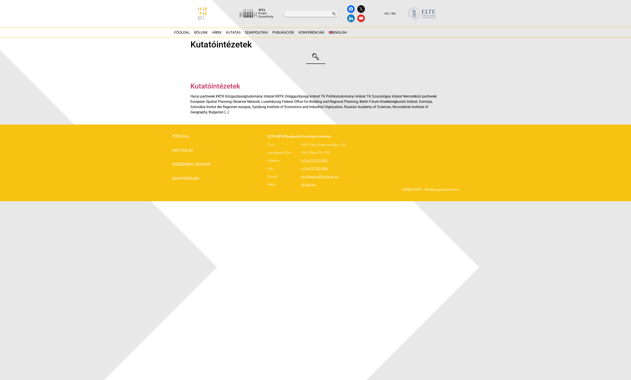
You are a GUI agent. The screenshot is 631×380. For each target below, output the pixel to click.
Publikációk (283, 33)
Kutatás (233, 33)
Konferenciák (311, 33)
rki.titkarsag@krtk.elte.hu (320, 176)
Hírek (217, 33)
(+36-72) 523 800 (314, 160)
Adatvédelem (185, 178)
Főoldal (182, 32)
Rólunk (201, 33)
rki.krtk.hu (308, 184)
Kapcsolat (182, 150)
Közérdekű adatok (191, 164)
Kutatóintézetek (215, 86)
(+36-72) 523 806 (314, 168)
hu (387, 13)
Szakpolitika (256, 33)
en (394, 13)
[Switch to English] (338, 32)
